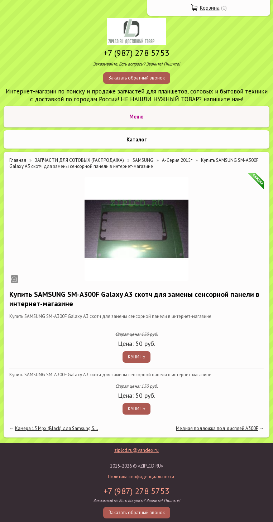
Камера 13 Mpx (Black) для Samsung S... (56, 428)
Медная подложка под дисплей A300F (217, 428)
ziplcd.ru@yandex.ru (136, 450)
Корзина (210, 7)
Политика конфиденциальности (141, 477)
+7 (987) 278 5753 (136, 52)
